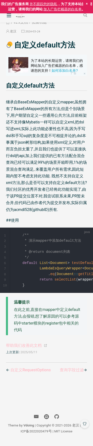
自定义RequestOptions (30, 372)
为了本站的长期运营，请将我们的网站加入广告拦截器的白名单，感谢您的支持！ (57, 65)
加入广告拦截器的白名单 (62, 9)
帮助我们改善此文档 (24, 347)
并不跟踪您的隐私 (43, 4)
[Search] (86, 15)
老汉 (13, 31)
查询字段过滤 (72, 372)
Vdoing (29, 427)
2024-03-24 (32, 31)
